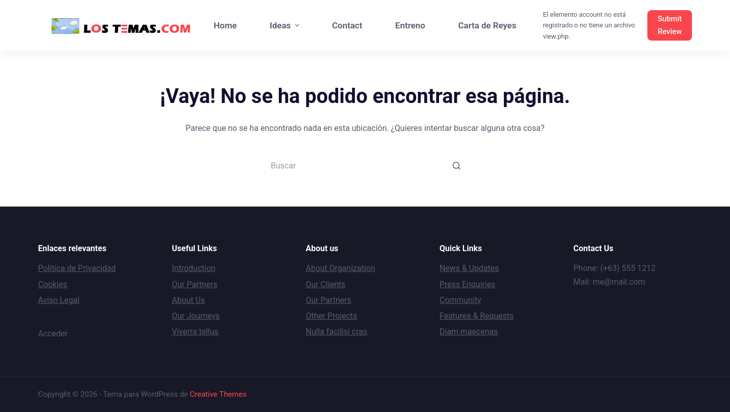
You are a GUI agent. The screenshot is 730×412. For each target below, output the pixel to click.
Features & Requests (477, 316)
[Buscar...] (365, 165)
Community (460, 300)
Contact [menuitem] (347, 25)
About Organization (340, 268)
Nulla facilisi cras (337, 331)
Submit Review (670, 25)
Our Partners (194, 284)
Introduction (193, 268)
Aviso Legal (59, 300)
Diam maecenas (469, 331)
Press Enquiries (467, 284)
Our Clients (325, 284)
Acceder (53, 333)
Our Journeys (196, 316)
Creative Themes (218, 394)
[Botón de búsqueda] (456, 165)
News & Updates (469, 268)
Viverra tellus (195, 331)
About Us (188, 300)
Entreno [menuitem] (410, 25)
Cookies (52, 284)
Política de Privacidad (77, 268)
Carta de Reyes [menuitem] (487, 25)
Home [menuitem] (225, 25)
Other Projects (331, 316)
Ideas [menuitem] (286, 25)
